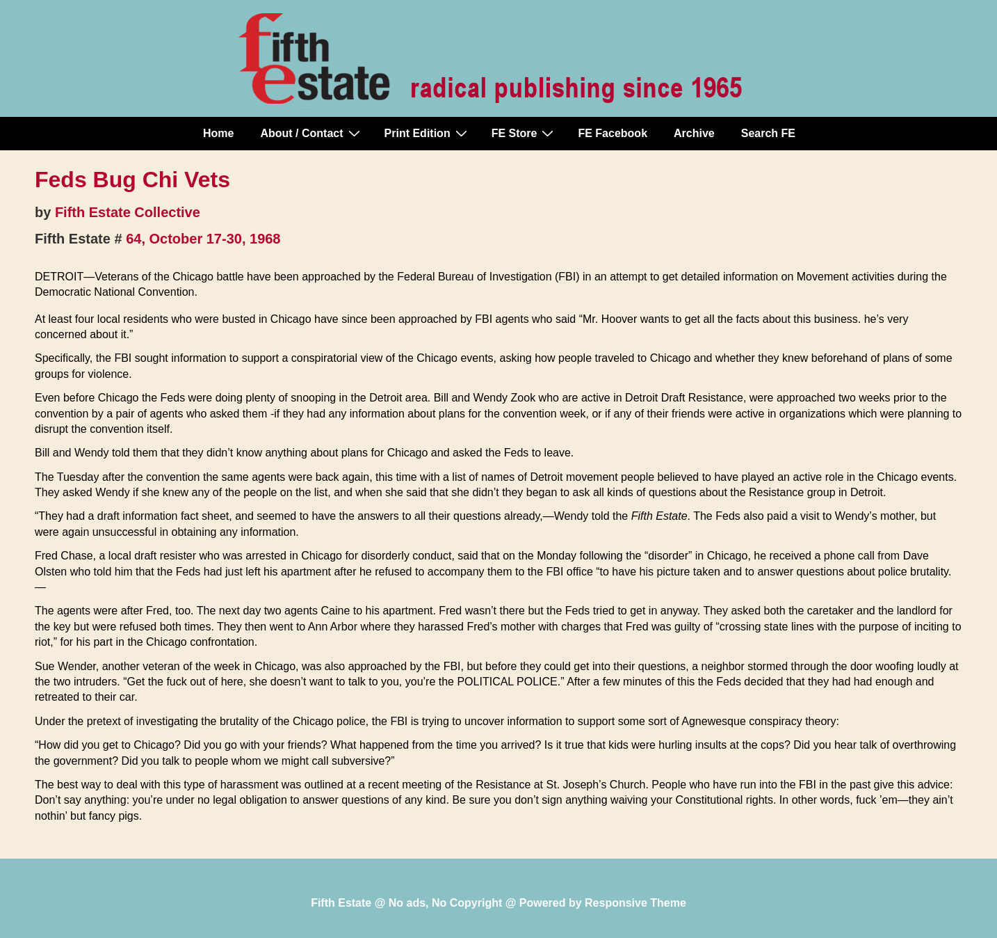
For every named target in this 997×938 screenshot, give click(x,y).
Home (218, 133)
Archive (694, 133)
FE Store (525, 133)
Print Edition (427, 133)
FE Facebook (612, 133)
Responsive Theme (635, 903)
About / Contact (311, 133)
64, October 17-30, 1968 (203, 238)
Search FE (768, 133)
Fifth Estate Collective (127, 212)
